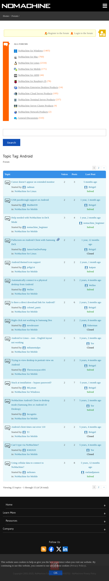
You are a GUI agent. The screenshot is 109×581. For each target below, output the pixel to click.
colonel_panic (34, 307)
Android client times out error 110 (28, 426)
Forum (14, 16)
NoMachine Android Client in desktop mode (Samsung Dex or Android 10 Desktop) (30, 404)
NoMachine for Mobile (26, 209)
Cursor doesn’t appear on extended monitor (32, 181)
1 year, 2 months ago (90, 217)
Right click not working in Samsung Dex (31, 320)
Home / (7, 16)
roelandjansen (92, 472)
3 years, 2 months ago (90, 338)
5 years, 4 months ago (90, 426)
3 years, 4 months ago (90, 360)
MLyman (31, 387)
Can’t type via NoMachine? (25, 444)
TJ (28, 432)
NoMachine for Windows (27, 391)
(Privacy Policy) (78, 565)
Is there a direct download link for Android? (33, 302)
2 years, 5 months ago (90, 302)
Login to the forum (83, 33)
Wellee (30, 289)
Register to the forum (58, 33)
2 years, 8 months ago (90, 320)
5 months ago (90, 181)
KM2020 (31, 450)
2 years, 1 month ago (90, 262)
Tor (92, 343)
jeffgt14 (31, 267)
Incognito (32, 414)
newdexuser (33, 325)
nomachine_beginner (37, 227)
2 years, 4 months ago (90, 280)
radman (30, 187)
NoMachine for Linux (25, 191)
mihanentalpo (34, 347)
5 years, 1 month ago (90, 382)
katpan (92, 267)
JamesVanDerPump (36, 249)
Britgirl (92, 187)
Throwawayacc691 (36, 369)
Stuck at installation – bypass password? (31, 382)
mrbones (31, 472)
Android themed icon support (26, 262)
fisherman (92, 325)
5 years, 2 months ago (90, 400)
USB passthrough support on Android (30, 199)
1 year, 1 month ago (90, 199)
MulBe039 (32, 205)
